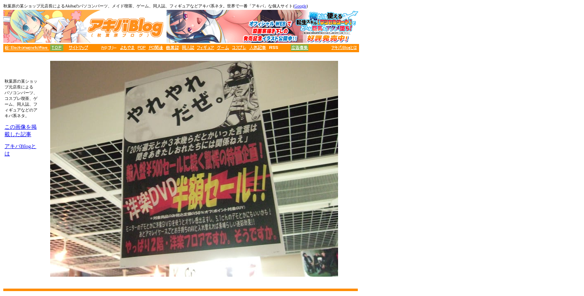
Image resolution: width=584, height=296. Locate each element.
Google (300, 6)
